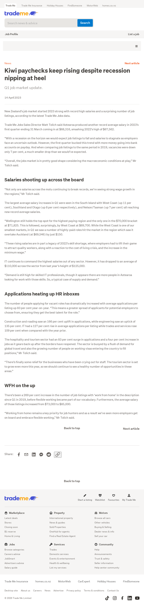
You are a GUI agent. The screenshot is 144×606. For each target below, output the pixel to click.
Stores (7, 522)
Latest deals (11, 518)
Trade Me (10, 5)
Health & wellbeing (59, 563)
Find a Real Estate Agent (63, 536)
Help (96, 549)
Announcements (103, 554)
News (47, 590)
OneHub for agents (60, 531)
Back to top (72, 428)
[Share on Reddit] (48, 454)
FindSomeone (75, 5)
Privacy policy (74, 590)
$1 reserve (10, 531)
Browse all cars (102, 518)
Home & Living (12, 536)
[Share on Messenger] (41, 454)
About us (25, 590)
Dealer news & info (104, 531)
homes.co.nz (109, 5)
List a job (133, 34)
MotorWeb (92, 5)
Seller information (103, 563)
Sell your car (100, 536)
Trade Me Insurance (31, 5)
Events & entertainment (62, 558)
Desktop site (11, 590)
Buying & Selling (102, 527)
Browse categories (14, 549)
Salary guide (10, 567)
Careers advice (12, 554)
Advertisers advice (14, 563)
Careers (37, 590)
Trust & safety (102, 558)
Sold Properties (58, 527)
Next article (132, 63)
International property (61, 518)
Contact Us (113, 590)
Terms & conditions (94, 590)
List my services (58, 567)
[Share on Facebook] (18, 454)
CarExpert (84, 581)
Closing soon (11, 527)
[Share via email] (26, 454)
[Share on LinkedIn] (34, 454)
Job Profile (11, 34)
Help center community (106, 567)
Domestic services (59, 554)
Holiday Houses (55, 5)
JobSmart (9, 558)
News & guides (57, 522)
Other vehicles (102, 522)
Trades (53, 549)
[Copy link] (58, 455)
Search (85, 23)
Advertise (58, 590)
